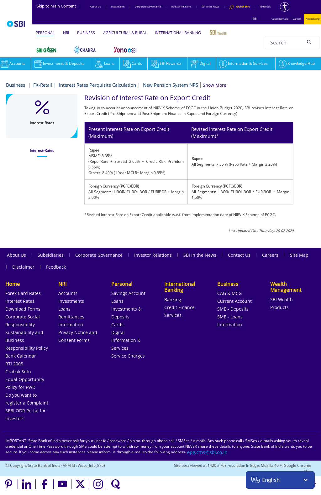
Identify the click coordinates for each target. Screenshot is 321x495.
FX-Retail (42, 85)
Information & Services (243, 63)
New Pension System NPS (170, 85)
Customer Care (279, 18)
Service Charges (128, 356)
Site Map (299, 255)
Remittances (71, 317)
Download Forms (22, 309)
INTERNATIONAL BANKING (178, 32)
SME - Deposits (233, 309)
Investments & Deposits (59, 63)
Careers (297, 18)
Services (173, 315)
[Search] (309, 42)
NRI (66, 32)
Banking (172, 299)
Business (16, 85)
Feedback (265, 6)
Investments (71, 301)
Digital (201, 63)
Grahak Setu (18, 371)
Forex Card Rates (23, 293)
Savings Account (128, 293)
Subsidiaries (118, 6)
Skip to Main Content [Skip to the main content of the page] (59, 6)
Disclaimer (23, 267)
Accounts (67, 293)
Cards (132, 63)
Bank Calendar (20, 356)
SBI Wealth (281, 299)
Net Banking (312, 18)
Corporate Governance (148, 6)
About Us (95, 6)
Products (279, 307)
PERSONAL (45, 32)
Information (70, 324)
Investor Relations (181, 6)
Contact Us (239, 255)
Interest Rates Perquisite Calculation (97, 85)
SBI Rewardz (166, 63)
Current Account (234, 301)
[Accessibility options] (284, 7)
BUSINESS (86, 32)
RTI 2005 (14, 364)
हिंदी (254, 18)
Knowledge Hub (297, 63)
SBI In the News (210, 6)
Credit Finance (179, 307)
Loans (104, 63)
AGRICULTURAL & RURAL (125, 32)
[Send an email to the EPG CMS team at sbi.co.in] (207, 452)
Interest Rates (19, 301)
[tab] (41, 150)
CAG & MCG (229, 293)
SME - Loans (230, 317)
